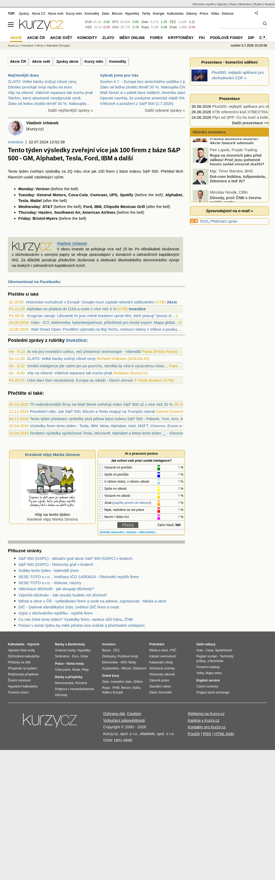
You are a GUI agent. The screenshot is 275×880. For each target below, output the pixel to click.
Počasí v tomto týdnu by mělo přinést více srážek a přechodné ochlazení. (82, 625)
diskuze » (132, 532)
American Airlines (99, 212)
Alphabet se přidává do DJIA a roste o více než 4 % (71, 309)
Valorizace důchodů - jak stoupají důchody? (56, 588)
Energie (158, 13)
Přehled (167, 171)
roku (77, 171)
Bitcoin (117, 13)
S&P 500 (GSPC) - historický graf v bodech (56, 564)
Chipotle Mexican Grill (124, 206)
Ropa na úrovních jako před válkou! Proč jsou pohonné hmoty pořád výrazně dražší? (237, 172)
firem (110, 171)
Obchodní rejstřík (203, 4)
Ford (87, 206)
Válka (215, 13)
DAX (115, 27)
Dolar (84, 656)
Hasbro (45, 212)
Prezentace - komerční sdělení (229, 62)
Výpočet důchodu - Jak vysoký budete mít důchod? (62, 595)
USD (88, 27)
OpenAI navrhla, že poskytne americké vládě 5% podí (147, 98)
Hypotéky (132, 13)
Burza (106, 650)
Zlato (144, 22)
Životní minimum (19, 680)
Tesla (23, 200)
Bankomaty (76, 644)
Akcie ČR (18, 61)
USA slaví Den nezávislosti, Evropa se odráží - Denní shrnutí (80, 380)
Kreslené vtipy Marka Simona (52, 454)
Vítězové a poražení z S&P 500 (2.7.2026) (137, 103)
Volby (200, 673)
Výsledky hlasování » (112, 532)
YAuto (233, 4)
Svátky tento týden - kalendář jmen (48, 570)
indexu (135, 171)
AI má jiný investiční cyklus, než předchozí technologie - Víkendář (84, 351)
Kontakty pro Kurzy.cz (207, 727)
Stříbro (138, 682)
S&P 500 (150, 171)
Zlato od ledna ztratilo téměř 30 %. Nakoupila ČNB (144, 87)
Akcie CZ (38, 13)
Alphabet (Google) (58, 45)
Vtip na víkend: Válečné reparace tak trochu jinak (50, 92)
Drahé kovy (110, 676)
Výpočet (33, 644)
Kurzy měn (94, 61)
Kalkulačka (175, 13)
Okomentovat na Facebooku (34, 281)
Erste (173, 27)
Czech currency (207, 686)
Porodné (81, 683)
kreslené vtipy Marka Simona (51, 514)
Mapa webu (214, 673)
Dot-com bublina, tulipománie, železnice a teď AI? (238, 191)
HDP (123, 662)
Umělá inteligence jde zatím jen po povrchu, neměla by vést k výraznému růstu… (97, 366)
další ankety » (148, 532)
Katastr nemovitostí (162, 656)
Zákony (191, 13)
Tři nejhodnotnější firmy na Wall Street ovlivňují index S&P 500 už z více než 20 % (101, 404)
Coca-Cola (78, 195)
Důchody (61, 695)
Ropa (145, 27)
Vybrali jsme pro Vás (119, 75)
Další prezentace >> (250, 123)
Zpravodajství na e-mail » (229, 210)
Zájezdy (222, 4)
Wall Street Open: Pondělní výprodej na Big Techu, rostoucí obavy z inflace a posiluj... (105, 329)
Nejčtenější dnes (23, 75)
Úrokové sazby (65, 650)
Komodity (117, 61)
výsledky (52, 171)
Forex (156, 38)
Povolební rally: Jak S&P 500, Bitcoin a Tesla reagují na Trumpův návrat (92, 411)
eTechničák (215, 661)
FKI (202, 38)
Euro (75, 656)
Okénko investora (208, 132)
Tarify (146, 13)
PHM (115, 688)
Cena (209, 650)
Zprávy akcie (67, 61)
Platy (85, 670)
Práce (204, 13)
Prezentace (229, 98)
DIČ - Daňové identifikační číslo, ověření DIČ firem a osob (68, 607)
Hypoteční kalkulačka (22, 686)
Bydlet (258, 4)
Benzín (126, 688)
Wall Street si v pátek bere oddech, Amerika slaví (142, 92)
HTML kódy (224, 733)
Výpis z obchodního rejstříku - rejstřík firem (55, 613)
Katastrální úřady (161, 662)
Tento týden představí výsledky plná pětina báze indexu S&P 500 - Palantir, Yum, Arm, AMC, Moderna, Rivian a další (131, 418)
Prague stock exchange (212, 692)
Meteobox (245, 4)
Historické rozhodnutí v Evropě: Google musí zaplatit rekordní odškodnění (90, 302)
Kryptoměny (181, 38)
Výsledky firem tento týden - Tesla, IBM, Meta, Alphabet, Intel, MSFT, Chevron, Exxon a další (110, 426)
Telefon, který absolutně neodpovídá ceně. (45, 98)
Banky (59, 644)
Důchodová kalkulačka (23, 656)
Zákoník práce (159, 680)
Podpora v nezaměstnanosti (74, 689)
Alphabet (173, 195)
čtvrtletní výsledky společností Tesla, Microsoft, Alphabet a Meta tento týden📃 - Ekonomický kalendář (118, 433)
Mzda (76, 670)
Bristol (38, 218)
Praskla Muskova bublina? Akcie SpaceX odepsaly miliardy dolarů (226, 155)
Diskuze (228, 13)
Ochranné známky (162, 668)
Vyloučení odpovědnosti (124, 720)
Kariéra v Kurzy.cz (203, 720)
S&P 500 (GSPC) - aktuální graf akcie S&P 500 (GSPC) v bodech (75, 558)
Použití (194, 733)
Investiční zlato (121, 682)
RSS (204, 221)
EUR (88, 22)
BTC (115, 22)
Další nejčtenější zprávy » (70, 110)
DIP (251, 38)
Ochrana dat (114, 713)
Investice (15, 142)
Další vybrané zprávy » (165, 110)
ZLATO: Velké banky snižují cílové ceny (42, 81)
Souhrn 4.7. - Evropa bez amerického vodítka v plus (145, 81)
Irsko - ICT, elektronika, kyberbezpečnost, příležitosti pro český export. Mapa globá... (104, 322)
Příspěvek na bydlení (22, 668)
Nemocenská (64, 683)
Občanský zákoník (162, 674)
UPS (113, 195)
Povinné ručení (18, 692)
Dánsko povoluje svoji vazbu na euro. (40, 87)
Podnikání (156, 644)
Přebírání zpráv (224, 221)
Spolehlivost (223, 650)
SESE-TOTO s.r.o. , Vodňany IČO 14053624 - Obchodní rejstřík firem (78, 576)
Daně (153, 692)
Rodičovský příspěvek (23, 674)
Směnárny (62, 656)
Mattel (36, 200)
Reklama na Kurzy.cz (206, 713)
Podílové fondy (226, 38)
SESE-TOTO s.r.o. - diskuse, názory (49, 582)
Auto (199, 650)
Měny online (132, 38)
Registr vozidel (206, 656)
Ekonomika (110, 662)
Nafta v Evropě (112, 692)
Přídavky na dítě (19, 662)
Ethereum (139, 668)
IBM (98, 206)
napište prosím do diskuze (131, 503)
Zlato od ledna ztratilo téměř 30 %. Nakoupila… (49, 103)
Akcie (39, 45)
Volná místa (75, 663)
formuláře (165, 692)
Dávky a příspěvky (68, 677)
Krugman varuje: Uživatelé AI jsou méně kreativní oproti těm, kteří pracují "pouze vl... (100, 315)
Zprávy (24, 13)
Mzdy (132, 662)
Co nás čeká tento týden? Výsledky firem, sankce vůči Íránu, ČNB (75, 619)
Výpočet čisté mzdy (21, 650)
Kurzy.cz (13, 45)
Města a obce (158, 650)
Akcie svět (41, 61)
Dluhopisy (109, 656)
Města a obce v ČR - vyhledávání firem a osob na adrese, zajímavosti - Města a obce (92, 601)
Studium (270, 4)
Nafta (136, 688)
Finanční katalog (207, 667)
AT (44, 206)
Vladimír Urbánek (72, 243)
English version (208, 680)
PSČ (173, 650)
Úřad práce (62, 670)
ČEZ (173, 22)
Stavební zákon (160, 686)
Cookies (134, 713)
